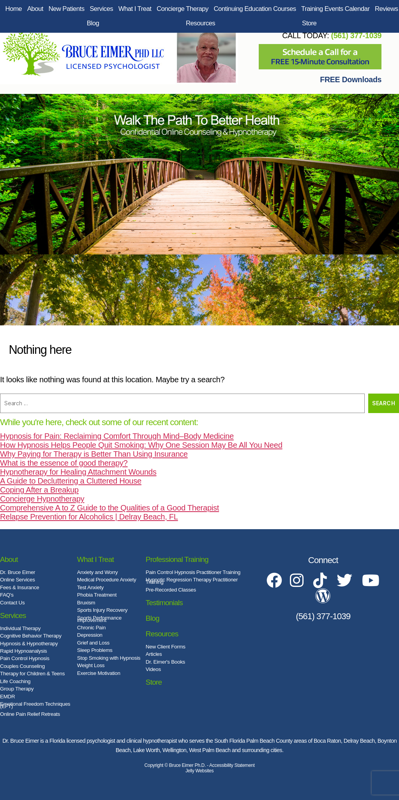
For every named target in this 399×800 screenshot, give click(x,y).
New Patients (66, 8)
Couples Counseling (22, 666)
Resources (200, 23)
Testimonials (164, 603)
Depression (89, 635)
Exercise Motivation (98, 673)
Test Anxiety (90, 587)
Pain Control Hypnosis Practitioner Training (193, 572)
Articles (154, 654)
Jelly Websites (199, 771)
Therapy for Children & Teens (32, 673)
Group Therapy (17, 689)
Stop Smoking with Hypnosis (108, 658)
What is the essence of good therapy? (64, 463)
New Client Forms (165, 647)
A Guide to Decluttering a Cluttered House (70, 481)
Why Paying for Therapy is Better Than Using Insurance (94, 454)
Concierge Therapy (182, 8)
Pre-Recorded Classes (171, 590)
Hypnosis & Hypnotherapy (29, 643)
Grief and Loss (93, 643)
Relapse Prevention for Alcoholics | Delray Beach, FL (89, 516)
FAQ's (7, 595)
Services (101, 8)
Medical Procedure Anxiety (106, 580)
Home (13, 8)
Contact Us (12, 603)
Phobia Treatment (97, 595)
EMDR (7, 696)
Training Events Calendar (335, 8)
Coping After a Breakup (39, 490)
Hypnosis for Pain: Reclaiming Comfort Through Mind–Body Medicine (117, 436)
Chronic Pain (91, 627)
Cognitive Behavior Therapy (31, 636)
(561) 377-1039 (356, 35)
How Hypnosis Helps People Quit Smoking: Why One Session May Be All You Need (141, 445)
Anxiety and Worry (97, 572)
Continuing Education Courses (255, 8)
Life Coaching (15, 681)
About (35, 8)
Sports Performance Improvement (99, 619)
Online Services (17, 580)
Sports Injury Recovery (102, 610)
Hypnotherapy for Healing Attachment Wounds (78, 472)
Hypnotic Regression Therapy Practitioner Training (192, 581)
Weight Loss (90, 665)
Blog (93, 23)
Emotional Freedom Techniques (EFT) (35, 705)
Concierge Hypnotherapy (42, 498)
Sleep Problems (95, 650)
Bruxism (86, 603)
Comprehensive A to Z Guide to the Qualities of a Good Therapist (109, 507)
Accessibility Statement (231, 765)
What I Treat (135, 8)
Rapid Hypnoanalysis (23, 651)
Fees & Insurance (19, 587)
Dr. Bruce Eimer (17, 572)
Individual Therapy (20, 628)
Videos (153, 669)
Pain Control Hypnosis (24, 658)
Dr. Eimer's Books (165, 662)
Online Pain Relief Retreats (30, 714)
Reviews (386, 8)
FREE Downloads (350, 79)
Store (309, 23)
